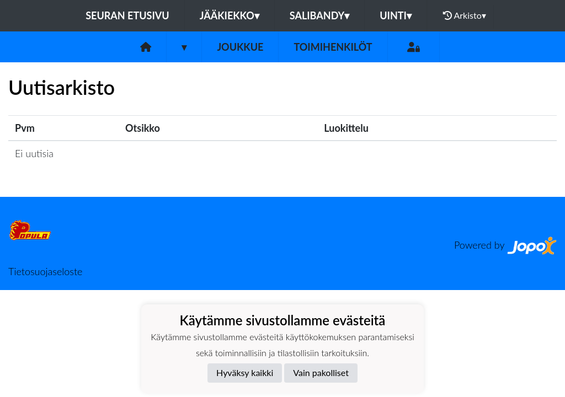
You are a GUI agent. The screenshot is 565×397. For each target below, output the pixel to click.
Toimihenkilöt (333, 47)
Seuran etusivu (127, 15)
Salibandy (319, 15)
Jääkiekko (229, 15)
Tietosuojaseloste (45, 271)
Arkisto (464, 15)
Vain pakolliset (321, 372)
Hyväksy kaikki (244, 372)
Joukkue (240, 47)
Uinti (396, 15)
